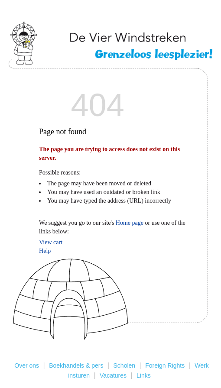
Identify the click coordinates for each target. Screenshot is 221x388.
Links (143, 375)
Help (45, 251)
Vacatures (113, 375)
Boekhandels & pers (76, 365)
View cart (50, 242)
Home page (129, 223)
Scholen (125, 365)
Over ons (26, 365)
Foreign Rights (165, 365)
